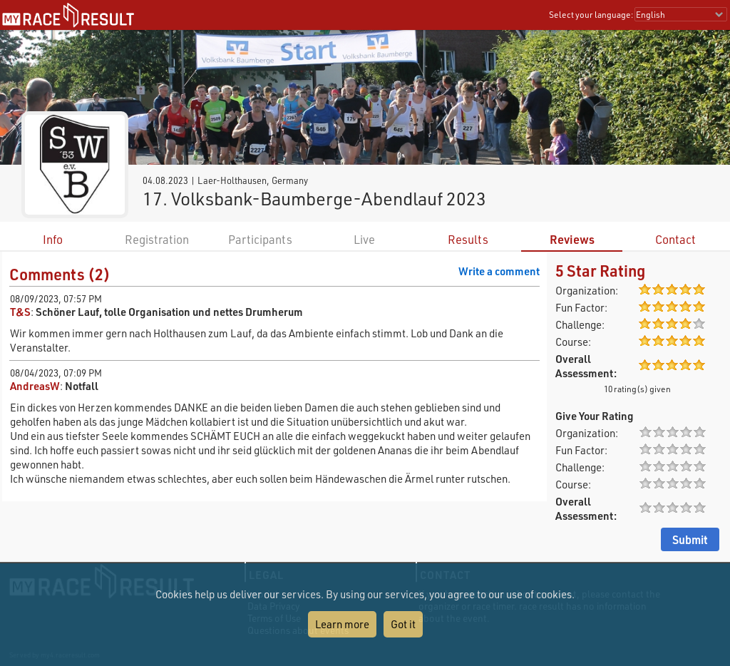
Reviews (572, 239)
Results (468, 239)
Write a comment (499, 271)
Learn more (342, 624)
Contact (675, 239)
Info (53, 239)
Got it (403, 624)
